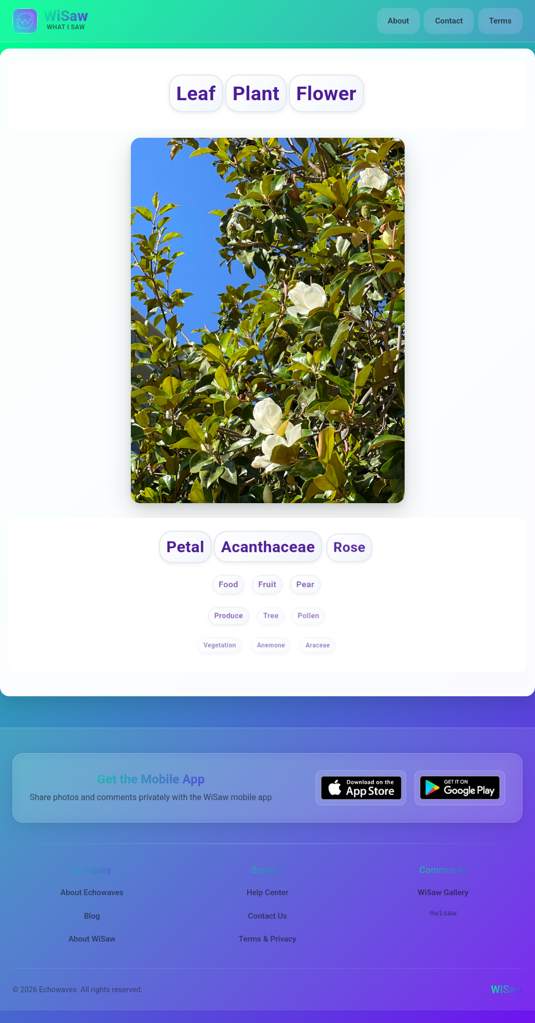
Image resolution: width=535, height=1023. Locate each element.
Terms (500, 21)
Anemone (271, 645)
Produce (228, 616)
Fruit (267, 584)
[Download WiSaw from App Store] (360, 787)
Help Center (267, 892)
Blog (92, 916)
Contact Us (267, 916)
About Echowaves (92, 892)
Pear (305, 584)
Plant (256, 93)
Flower (326, 93)
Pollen (309, 616)
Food (228, 584)
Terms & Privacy (267, 939)
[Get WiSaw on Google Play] (460, 787)
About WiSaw (91, 939)
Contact (449, 21)
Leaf (196, 93)
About (398, 21)
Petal (185, 547)
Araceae (318, 645)
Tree (271, 616)
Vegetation (220, 645)
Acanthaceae (268, 547)
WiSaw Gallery (443, 892)
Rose (350, 547)
